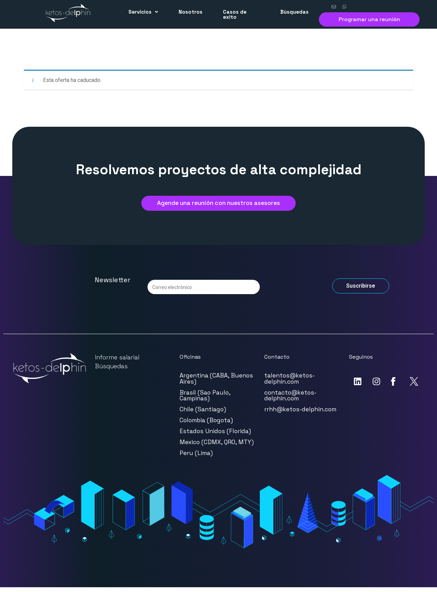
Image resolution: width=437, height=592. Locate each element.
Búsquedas (294, 12)
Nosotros (190, 12)
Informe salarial (117, 362)
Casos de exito (234, 14)
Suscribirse (360, 290)
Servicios (143, 12)
